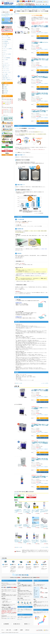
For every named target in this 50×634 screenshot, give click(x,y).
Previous (15, 22)
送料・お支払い (5, 85)
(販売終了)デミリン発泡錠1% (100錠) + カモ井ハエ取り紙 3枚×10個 (18, 540)
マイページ (45, 6)
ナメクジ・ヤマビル (5, 68)
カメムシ (4, 52)
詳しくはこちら (20, 619)
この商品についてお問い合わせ (42, 54)
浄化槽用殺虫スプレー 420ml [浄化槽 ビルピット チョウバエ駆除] (26, 525)
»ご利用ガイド (9, 618)
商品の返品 (4, 92)
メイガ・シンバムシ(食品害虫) (7, 48)
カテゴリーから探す (7, 6)
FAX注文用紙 (5, 90)
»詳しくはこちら (20, 611)
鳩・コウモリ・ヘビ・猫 (7, 72)
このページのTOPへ (45, 383)
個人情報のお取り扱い (17, 624)
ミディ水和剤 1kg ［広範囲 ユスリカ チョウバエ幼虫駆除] (39, 43)
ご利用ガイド (17, 6)
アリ (3, 61)
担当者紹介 (4, 89)
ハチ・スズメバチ (5, 63)
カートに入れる (42, 36)
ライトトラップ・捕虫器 (6, 37)
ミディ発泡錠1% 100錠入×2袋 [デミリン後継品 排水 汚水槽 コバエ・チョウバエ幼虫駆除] (39, 59)
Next (28, 22)
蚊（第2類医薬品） (5, 41)
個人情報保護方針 (7, 624)
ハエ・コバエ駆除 (7, 35)
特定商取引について (27, 624)
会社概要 (32, 6)
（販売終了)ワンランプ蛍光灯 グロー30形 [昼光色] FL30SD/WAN (36, 525)
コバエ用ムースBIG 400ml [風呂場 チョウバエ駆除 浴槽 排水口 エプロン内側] (39, 111)
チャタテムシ (4, 50)
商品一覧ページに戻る (18, 383)
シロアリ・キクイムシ (5, 70)
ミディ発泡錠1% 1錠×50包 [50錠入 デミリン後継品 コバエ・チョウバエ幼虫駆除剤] (39, 77)
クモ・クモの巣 (5, 59)
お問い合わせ (38, 6)
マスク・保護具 (5, 74)
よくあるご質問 (25, 6)
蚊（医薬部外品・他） (5, 43)
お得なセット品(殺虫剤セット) (7, 79)
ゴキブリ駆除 (7, 45)
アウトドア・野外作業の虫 (6, 39)
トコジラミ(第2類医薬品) (6, 57)
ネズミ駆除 (7, 46)
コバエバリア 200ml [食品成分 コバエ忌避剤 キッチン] (18, 525)
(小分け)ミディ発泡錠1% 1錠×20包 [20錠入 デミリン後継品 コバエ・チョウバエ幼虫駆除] (39, 94)
